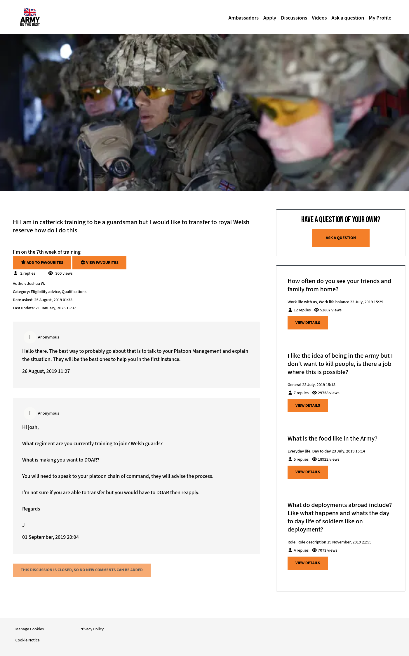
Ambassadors (243, 18)
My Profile (380, 18)
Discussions (294, 18)
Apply (269, 18)
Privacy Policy (92, 629)
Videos (319, 18)
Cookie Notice (27, 640)
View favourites (99, 263)
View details (307, 323)
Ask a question (347, 18)
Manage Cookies (29, 629)
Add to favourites (42, 263)
